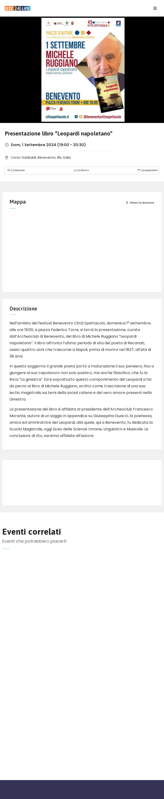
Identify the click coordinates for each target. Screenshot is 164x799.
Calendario (147, 170)
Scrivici (81, 170)
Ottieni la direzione (140, 202)
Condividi (15, 170)
